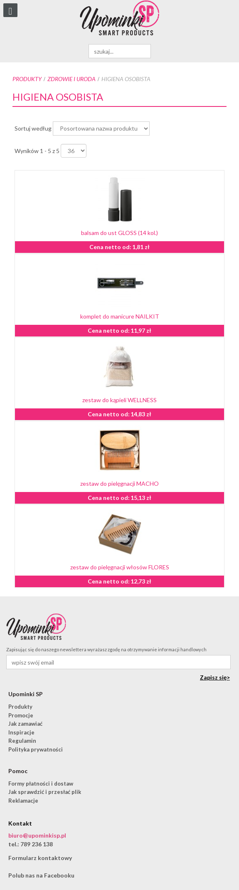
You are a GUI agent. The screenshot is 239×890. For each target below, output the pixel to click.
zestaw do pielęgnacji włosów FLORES (119, 567)
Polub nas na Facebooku (41, 875)
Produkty (27, 78)
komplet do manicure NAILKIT (119, 316)
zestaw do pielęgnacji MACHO (119, 483)
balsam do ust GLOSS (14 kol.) (119, 232)
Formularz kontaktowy (40, 857)
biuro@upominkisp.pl (37, 835)
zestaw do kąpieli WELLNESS (119, 399)
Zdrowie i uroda (71, 78)
